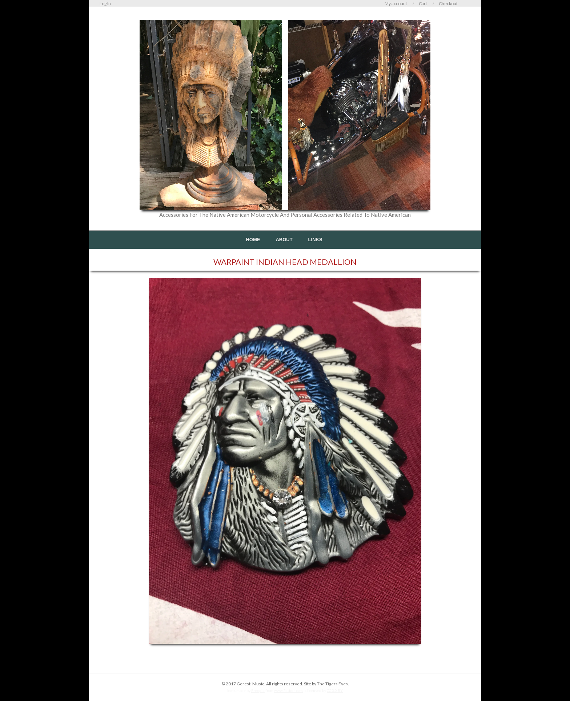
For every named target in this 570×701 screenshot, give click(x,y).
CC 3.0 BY (335, 690)
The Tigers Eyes (332, 683)
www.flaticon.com (288, 690)
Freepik (258, 690)
